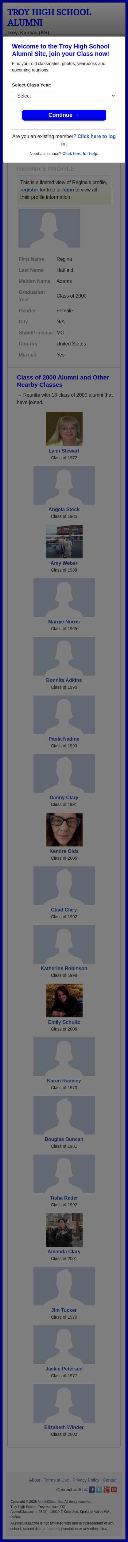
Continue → (64, 115)
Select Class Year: (32, 84)
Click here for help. (80, 153)
